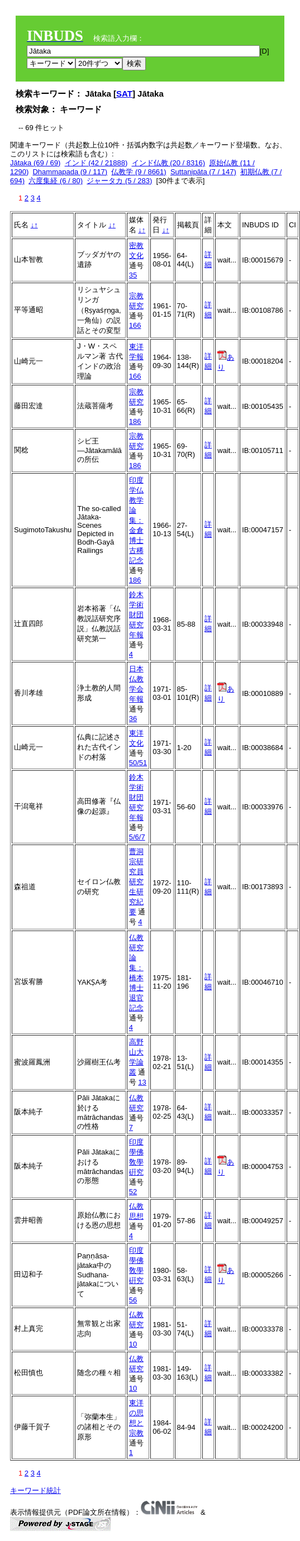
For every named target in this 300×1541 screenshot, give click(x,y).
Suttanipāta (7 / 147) (203, 172)
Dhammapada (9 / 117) (69, 172)
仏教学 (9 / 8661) (138, 172)
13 (142, 1082)
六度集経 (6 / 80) (55, 180)
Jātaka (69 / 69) (35, 163)
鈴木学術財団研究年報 (136, 614)
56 (133, 1300)
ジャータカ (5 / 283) (119, 180)
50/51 (138, 762)
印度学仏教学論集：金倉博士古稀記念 (136, 520)
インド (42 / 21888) (96, 163)
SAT (124, 93)
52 (133, 1191)
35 (133, 275)
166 (135, 325)
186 (135, 421)
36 (133, 718)
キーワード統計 (35, 1490)
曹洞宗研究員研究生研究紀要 (136, 881)
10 (133, 1344)
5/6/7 (137, 837)
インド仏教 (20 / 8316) (169, 163)
